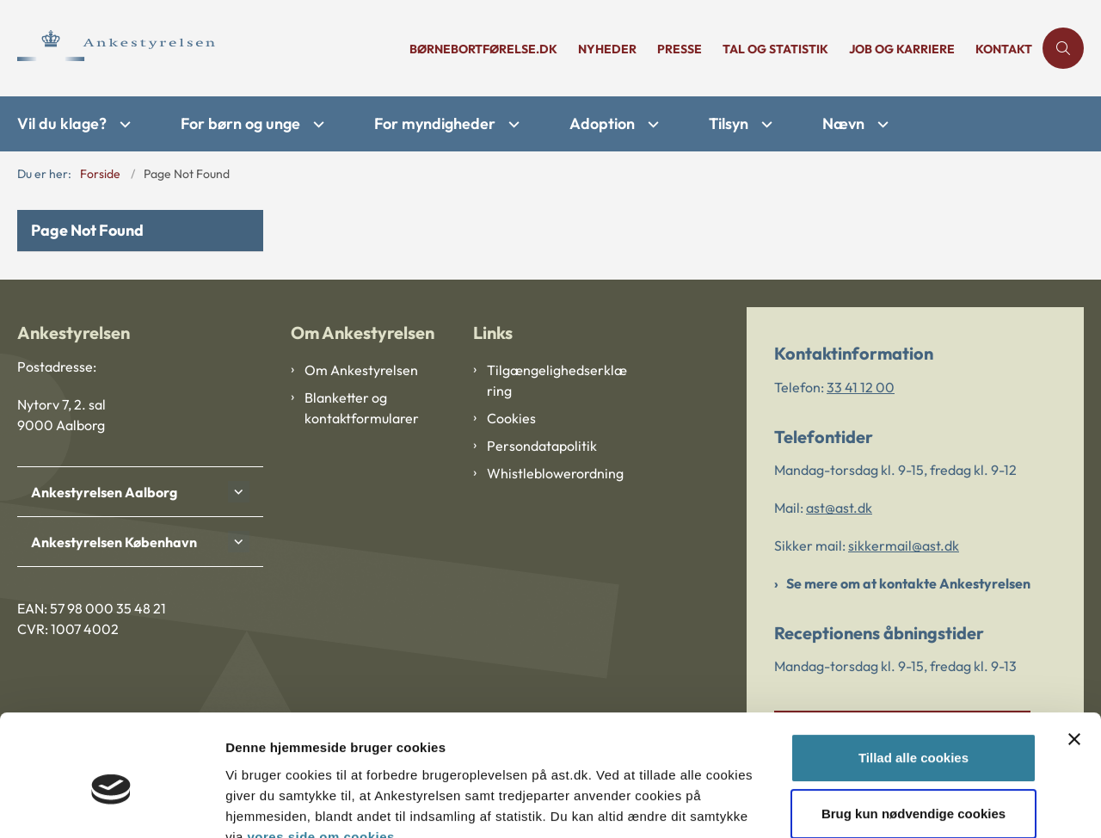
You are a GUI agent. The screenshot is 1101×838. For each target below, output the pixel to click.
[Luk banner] (1074, 659)
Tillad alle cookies (913, 677)
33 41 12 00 (861, 387)
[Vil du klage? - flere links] (123, 124)
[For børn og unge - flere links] (316, 124)
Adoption (602, 123)
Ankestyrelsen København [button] (114, 542)
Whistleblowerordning (555, 473)
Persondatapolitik (542, 445)
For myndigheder (434, 123)
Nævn (843, 123)
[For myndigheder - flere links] (511, 124)
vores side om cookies (320, 756)
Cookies (511, 418)
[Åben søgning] (1063, 48)
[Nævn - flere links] (880, 124)
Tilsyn (728, 123)
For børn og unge (240, 123)
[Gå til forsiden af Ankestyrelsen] (208, 48)
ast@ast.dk (839, 507)
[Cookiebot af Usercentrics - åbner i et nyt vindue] (111, 804)
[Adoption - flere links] (651, 124)
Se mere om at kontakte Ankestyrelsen (908, 583)
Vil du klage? (62, 123)
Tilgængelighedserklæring (557, 380)
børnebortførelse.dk (483, 49)
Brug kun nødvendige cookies (913, 733)
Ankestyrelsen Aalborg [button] (104, 492)
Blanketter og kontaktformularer (361, 408)
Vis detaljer (260, 804)
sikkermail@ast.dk (903, 545)
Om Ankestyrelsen (361, 370)
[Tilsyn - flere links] (764, 124)
